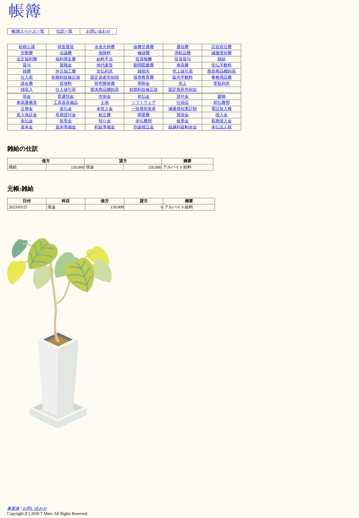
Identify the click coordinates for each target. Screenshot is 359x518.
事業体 (13, 508)
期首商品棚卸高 (221, 71)
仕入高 (27, 77)
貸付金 (182, 96)
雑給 (221, 59)
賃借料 (66, 83)
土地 (105, 102)
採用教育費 (143, 77)
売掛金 (105, 96)
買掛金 (182, 115)
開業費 (143, 115)
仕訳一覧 (64, 31)
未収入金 (104, 109)
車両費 (182, 65)
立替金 (27, 109)
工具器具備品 (65, 102)
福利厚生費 (66, 59)
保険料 (105, 53)
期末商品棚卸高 (104, 89)
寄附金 (143, 83)
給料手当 (104, 59)
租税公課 (27, 47)
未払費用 (143, 121)
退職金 (66, 65)
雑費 (27, 71)
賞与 (27, 65)
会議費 (66, 53)
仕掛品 (182, 102)
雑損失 (143, 71)
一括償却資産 (143, 109)
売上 (182, 83)
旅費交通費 (143, 47)
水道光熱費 (104, 47)
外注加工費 (66, 71)
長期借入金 (221, 121)
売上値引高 (182, 71)
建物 (221, 96)
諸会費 (27, 83)
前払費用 (221, 102)
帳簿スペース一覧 (28, 31)
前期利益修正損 (65, 77)
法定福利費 (27, 59)
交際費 (27, 53)
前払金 (143, 96)
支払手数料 (221, 65)
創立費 (105, 115)
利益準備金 (104, 127)
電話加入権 (221, 109)
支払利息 (104, 71)
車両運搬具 (27, 102)
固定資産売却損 (104, 77)
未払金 (27, 121)
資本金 (27, 127)
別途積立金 (143, 127)
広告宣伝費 (221, 47)
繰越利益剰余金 (182, 127)
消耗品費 (182, 53)
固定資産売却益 (182, 89)
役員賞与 (182, 59)
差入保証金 (27, 115)
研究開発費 (104, 83)
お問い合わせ (98, 31)
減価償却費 (221, 53)
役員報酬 (143, 59)
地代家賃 (104, 65)
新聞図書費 (143, 65)
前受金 (66, 121)
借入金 (221, 115)
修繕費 (143, 53)
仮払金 (66, 109)
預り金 (105, 121)
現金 (27, 96)
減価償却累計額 (182, 109)
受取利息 (221, 83)
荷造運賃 (66, 47)
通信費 (182, 47)
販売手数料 (182, 77)
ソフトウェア (143, 102)
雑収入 (27, 89)
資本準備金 (66, 127)
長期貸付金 (66, 115)
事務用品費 (221, 77)
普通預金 (66, 96)
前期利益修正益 (143, 89)
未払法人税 (221, 127)
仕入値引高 (66, 89)
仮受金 (182, 121)
